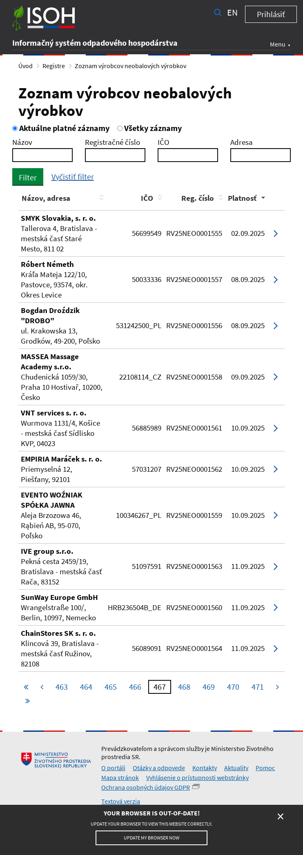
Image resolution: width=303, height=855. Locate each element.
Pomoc (265, 768)
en (232, 12)
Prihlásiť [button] (271, 14)
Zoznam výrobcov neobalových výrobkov (130, 66)
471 (258, 687)
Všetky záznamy (149, 128)
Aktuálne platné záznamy (60, 128)
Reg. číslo (197, 198)
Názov (22, 142)
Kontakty (204, 768)
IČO (163, 142)
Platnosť (242, 198)
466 (135, 687)
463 (62, 687)
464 (86, 687)
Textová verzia (120, 801)
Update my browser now (151, 838)
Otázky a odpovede (159, 768)
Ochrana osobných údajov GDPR (145, 787)
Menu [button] (277, 44)
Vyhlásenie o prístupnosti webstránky (197, 777)
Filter (28, 177)
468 (184, 687)
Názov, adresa (46, 198)
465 (111, 687)
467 (160, 687)
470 (233, 687)
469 (209, 687)
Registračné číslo (112, 142)
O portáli (113, 768)
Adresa (241, 142)
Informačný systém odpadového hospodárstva (95, 43)
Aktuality (236, 768)
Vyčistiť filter (72, 176)
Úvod (25, 66)
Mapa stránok (120, 777)
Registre (53, 66)
